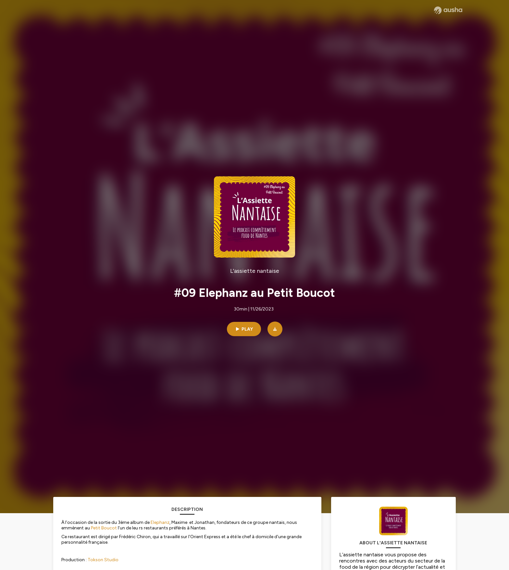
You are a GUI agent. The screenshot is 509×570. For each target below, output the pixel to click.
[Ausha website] (448, 10)
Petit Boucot (104, 528)
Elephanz (160, 522)
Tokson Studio (103, 560)
